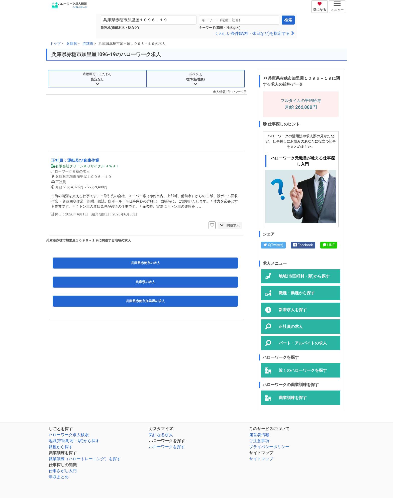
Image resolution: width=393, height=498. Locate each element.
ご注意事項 (259, 440)
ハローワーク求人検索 (69, 434)
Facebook (303, 245)
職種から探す (61, 446)
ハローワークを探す (167, 446)
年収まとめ (59, 476)
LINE (329, 245)
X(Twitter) (273, 245)
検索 (288, 20)
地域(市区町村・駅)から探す (74, 440)
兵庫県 (71, 44)
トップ (55, 44)
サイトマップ (261, 458)
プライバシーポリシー (269, 446)
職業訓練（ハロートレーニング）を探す (85, 458)
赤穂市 (88, 44)
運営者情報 (259, 434)
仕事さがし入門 (63, 470)
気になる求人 (161, 434)
